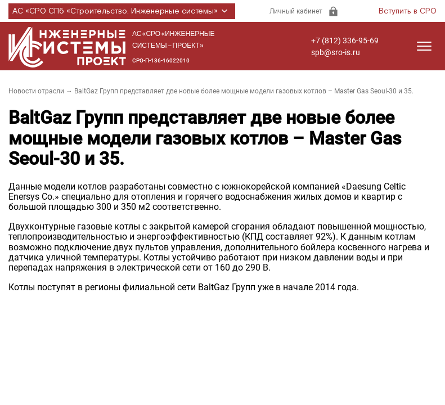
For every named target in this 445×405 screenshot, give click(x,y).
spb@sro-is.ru (335, 52)
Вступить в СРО (408, 11)
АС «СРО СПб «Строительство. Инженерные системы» (121, 11)
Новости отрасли (36, 91)
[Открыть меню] (424, 46)
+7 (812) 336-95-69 (345, 40)
